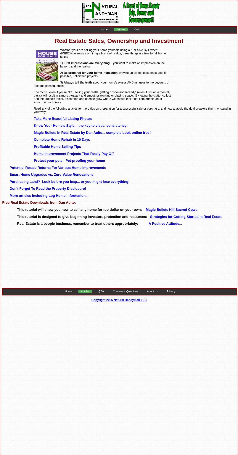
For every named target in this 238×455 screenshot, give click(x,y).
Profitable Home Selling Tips (57, 147)
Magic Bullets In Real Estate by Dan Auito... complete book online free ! (92, 133)
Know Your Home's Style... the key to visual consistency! (81, 125)
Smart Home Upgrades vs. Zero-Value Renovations (52, 175)
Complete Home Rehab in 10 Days (62, 139)
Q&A (137, 29)
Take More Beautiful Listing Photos (63, 119)
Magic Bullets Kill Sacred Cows (171, 210)
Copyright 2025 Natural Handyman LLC (119, 300)
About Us (152, 291)
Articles (121, 29)
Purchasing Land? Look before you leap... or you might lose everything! (69, 182)
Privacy (171, 291)
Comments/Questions (125, 291)
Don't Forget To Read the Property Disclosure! (48, 188)
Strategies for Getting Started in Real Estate (185, 217)
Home (104, 29)
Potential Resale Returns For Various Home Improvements (58, 168)
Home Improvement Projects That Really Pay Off (74, 154)
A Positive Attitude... (165, 224)
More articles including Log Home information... (49, 196)
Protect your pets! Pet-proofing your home (69, 161)
